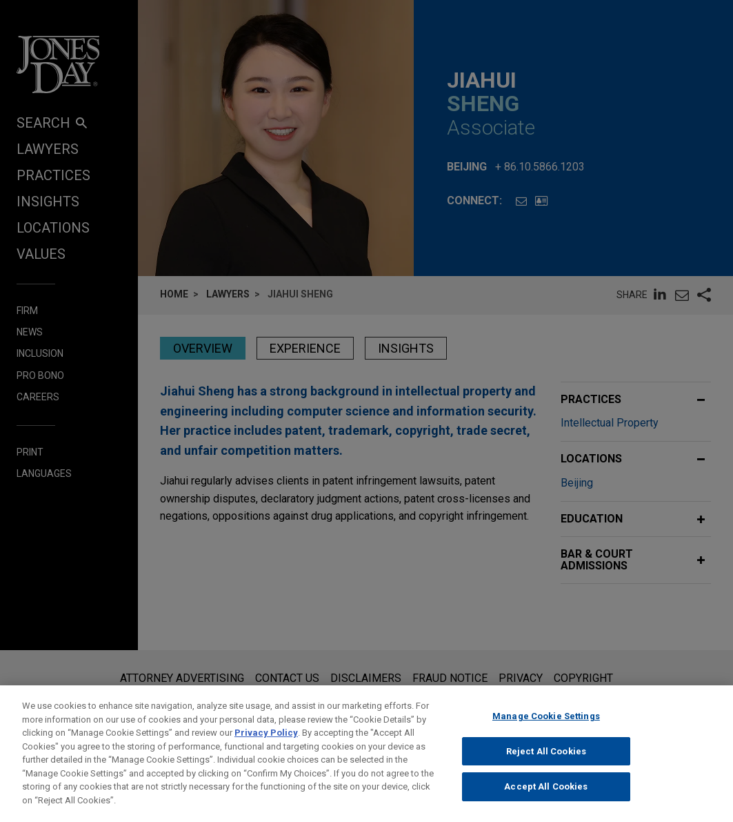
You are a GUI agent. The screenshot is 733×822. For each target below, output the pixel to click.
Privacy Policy (266, 744)
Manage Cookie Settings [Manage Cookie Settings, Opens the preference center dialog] (546, 728)
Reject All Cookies (546, 763)
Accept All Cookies (546, 798)
